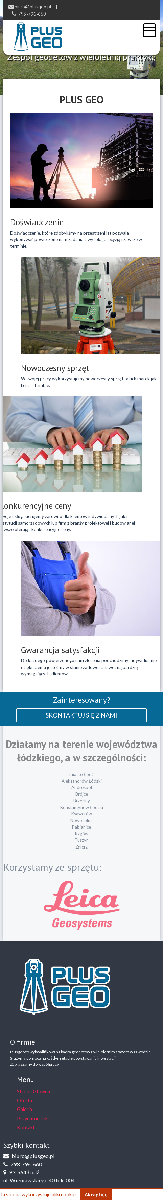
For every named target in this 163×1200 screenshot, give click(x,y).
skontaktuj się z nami (81, 715)
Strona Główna (33, 1091)
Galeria (24, 1109)
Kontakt (26, 1127)
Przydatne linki (33, 1118)
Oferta (24, 1100)
